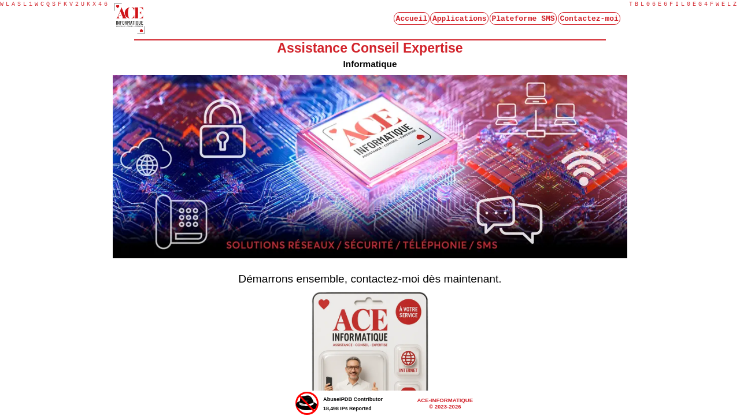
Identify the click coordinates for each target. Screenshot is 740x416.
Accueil (412, 19)
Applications (459, 19)
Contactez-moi (589, 19)
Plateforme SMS (522, 19)
